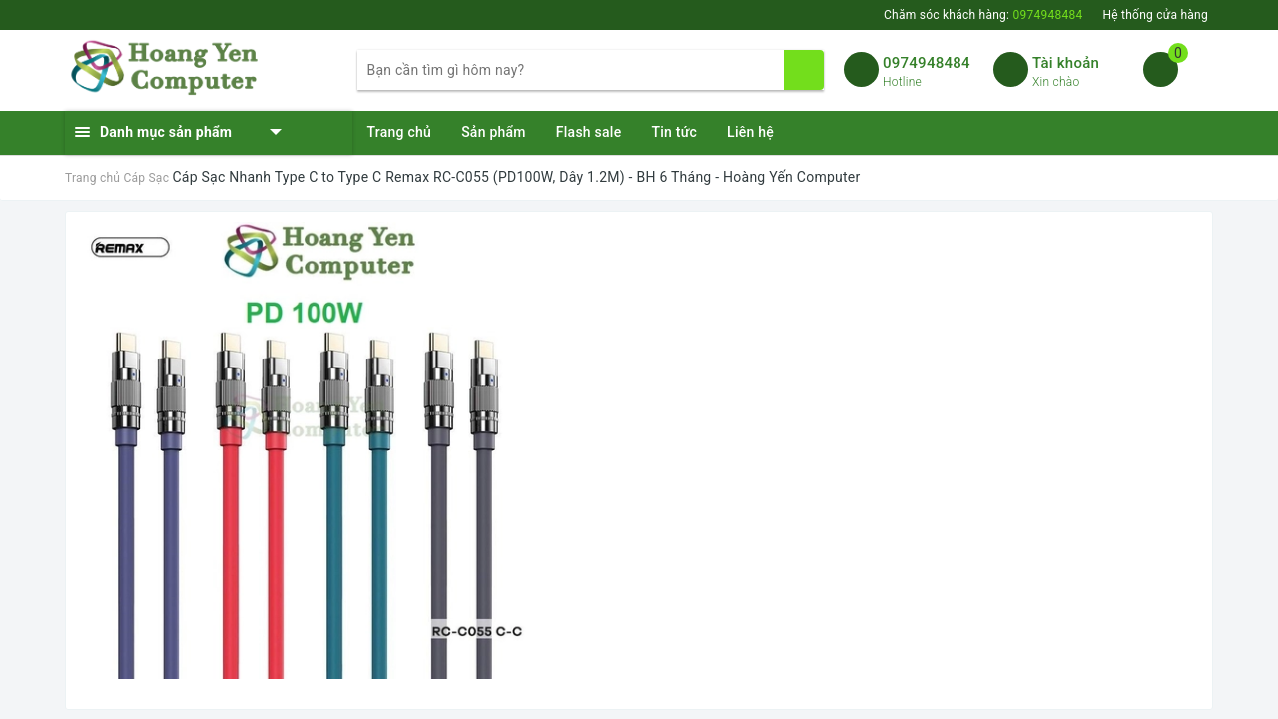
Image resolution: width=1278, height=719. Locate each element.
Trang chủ (399, 132)
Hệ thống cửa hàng (1155, 15)
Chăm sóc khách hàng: (983, 15)
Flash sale (589, 132)
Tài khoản (1065, 63)
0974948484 (926, 63)
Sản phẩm (493, 132)
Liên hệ (750, 132)
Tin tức (674, 132)
